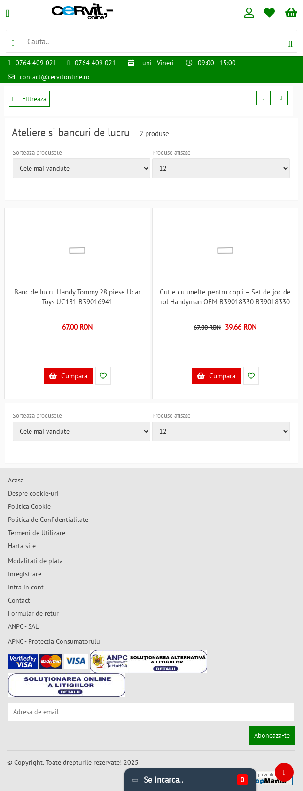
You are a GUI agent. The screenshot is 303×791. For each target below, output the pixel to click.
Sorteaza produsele (37, 153)
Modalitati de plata (35, 561)
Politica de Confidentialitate (48, 519)
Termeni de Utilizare (36, 532)
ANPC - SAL (23, 626)
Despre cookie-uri (33, 493)
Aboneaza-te (272, 735)
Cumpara (68, 375)
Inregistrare (24, 574)
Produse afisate (171, 153)
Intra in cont (26, 587)
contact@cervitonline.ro (55, 77)
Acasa (16, 480)
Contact (19, 600)
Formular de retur (33, 613)
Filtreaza (29, 99)
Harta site (22, 546)
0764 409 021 (36, 63)
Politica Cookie (29, 506)
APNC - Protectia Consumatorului (55, 641)
